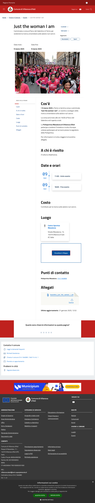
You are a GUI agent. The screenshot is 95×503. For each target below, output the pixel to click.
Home (4, 17)
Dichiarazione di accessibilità (57, 453)
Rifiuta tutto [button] (55, 495)
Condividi (65, 27)
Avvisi (73, 422)
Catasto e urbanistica (32, 422)
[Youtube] (79, 9)
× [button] (93, 482)
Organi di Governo (7, 415)
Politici (3, 429)
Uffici (3, 422)
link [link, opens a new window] (66, 491)
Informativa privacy (54, 446)
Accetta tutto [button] (40, 495)
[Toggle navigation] (4, 9)
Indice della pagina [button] (21, 100)
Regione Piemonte (9, 3)
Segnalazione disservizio (33, 450)
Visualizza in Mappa (61, 253)
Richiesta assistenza (31, 457)
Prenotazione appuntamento (34, 446)
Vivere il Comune (15, 17)
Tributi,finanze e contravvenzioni (53, 417)
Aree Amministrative (8, 419)
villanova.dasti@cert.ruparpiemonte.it (14, 472)
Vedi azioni (65, 31)
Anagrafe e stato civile (32, 415)
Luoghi (73, 432)
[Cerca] (91, 9)
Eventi (25, 17)
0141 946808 (62, 278)
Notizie (73, 415)
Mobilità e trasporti (31, 426)
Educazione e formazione (56, 412)
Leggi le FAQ (29, 453)
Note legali (51, 450)
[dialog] (47, 491)
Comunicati (75, 419)
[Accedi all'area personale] (86, 2)
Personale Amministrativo (9, 433)
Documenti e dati (6, 436)
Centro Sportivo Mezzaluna (54, 226)
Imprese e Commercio (32, 419)
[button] (47, 500)
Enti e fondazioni (6, 426)
